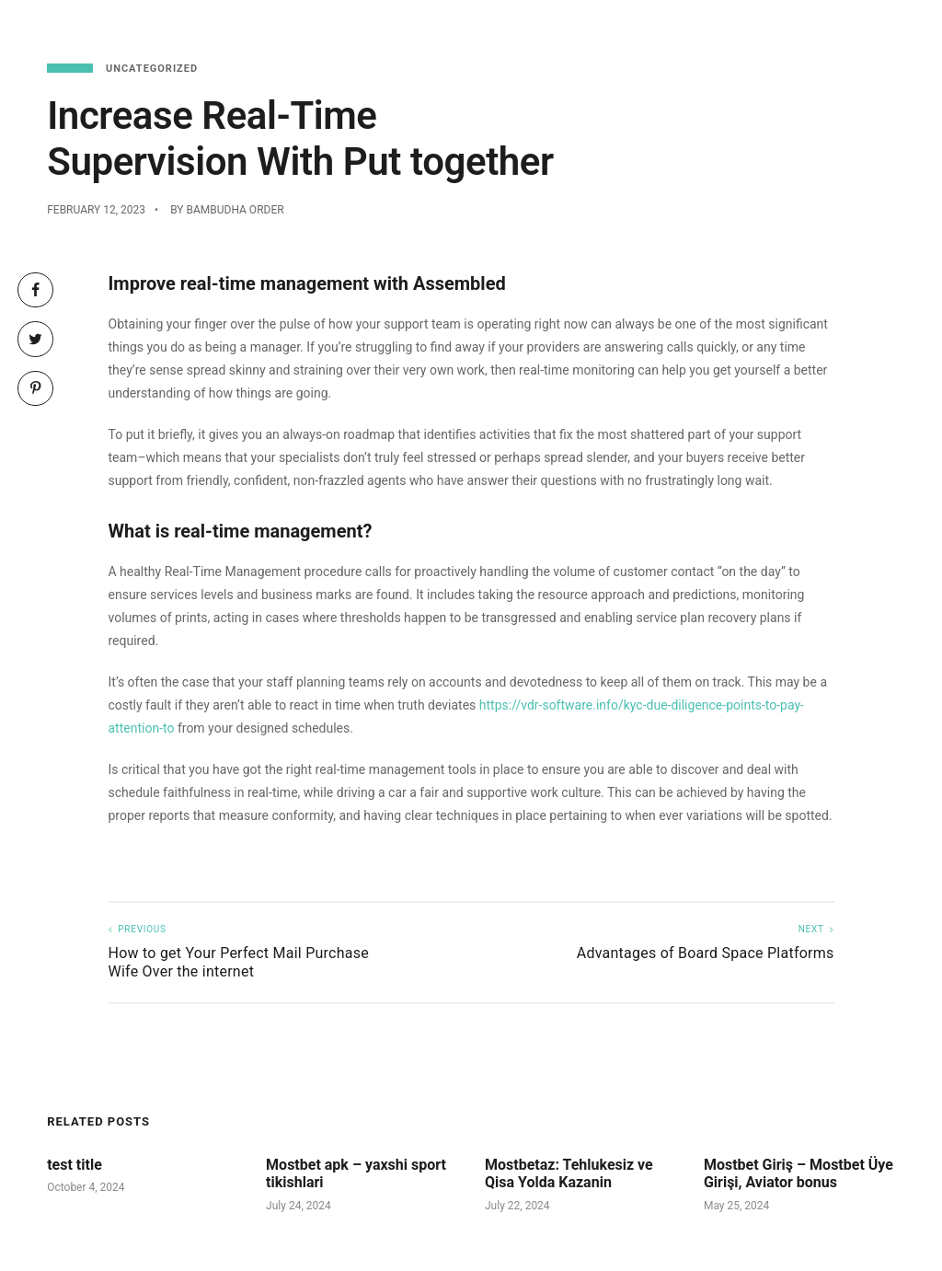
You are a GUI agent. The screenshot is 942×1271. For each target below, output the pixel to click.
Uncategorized (152, 69)
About (870, 27)
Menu (589, 27)
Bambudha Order (234, 209)
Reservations (680, 27)
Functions (788, 27)
